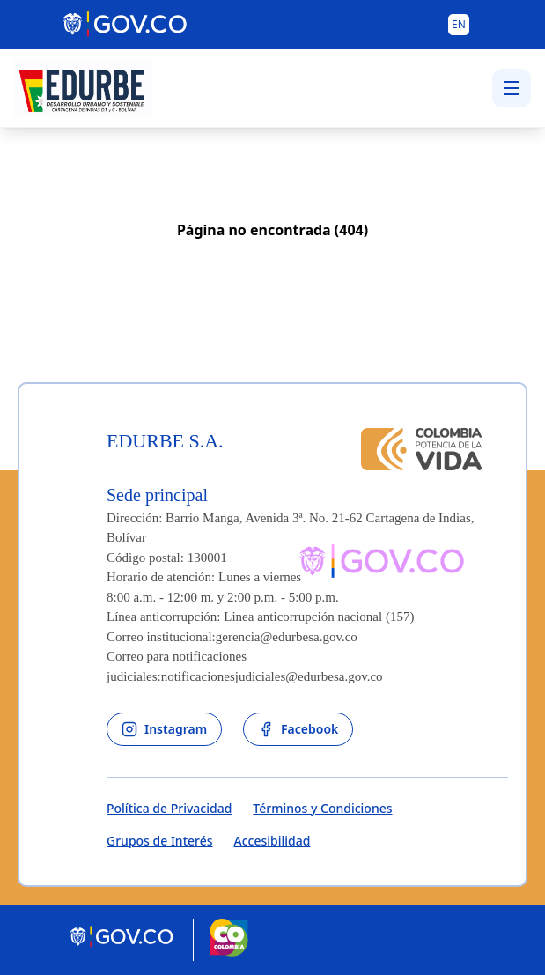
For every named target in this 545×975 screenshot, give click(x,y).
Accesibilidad (272, 840)
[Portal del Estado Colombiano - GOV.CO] (126, 25)
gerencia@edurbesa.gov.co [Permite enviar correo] (286, 637)
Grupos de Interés (160, 840)
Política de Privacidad (169, 808)
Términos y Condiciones (322, 808)
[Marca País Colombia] (229, 940)
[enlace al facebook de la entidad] (298, 729)
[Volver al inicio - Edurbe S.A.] (83, 88)
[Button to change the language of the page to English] (458, 24)
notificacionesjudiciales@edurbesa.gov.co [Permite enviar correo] (272, 676)
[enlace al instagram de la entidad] (164, 729)
